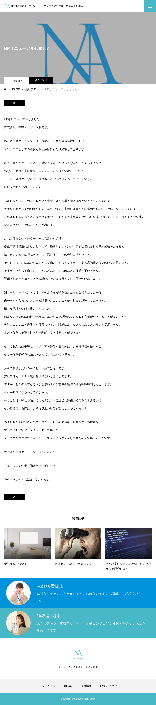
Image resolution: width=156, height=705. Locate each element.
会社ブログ (16, 80)
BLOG (68, 685)
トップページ (47, 685)
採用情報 (86, 685)
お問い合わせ (108, 685)
